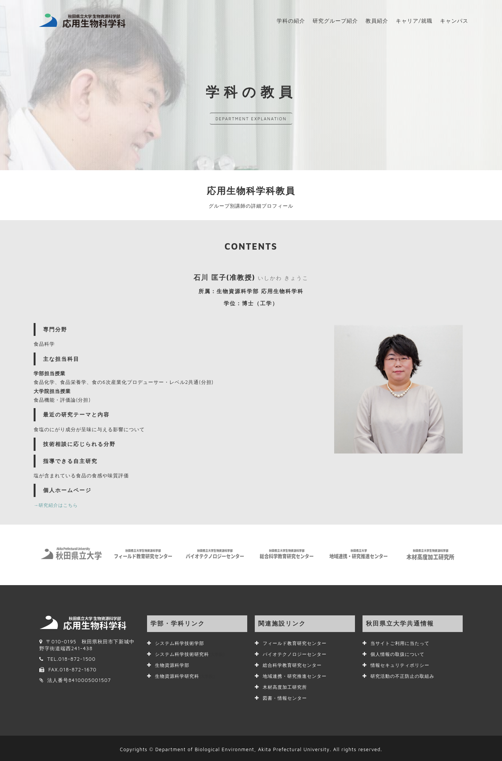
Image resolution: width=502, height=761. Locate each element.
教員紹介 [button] (377, 20)
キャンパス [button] (454, 20)
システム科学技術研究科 (192, 654)
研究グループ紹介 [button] (335, 20)
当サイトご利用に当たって (402, 643)
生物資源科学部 (173, 664)
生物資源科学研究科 (186, 675)
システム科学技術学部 (181, 643)
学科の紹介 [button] (291, 20)
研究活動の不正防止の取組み (404, 675)
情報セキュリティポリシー (402, 664)
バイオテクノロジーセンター (297, 654)
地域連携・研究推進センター (297, 675)
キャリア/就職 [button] (414, 20)
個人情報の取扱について (399, 654)
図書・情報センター (286, 696)
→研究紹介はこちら (57, 505)
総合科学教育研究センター (294, 664)
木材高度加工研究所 (286, 685)
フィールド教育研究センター (297, 643)
